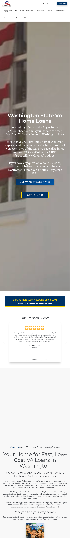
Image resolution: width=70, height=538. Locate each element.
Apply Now (62, 3)
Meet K (14, 447)
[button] (30, 10)
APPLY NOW (35, 195)
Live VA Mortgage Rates (35, 182)
